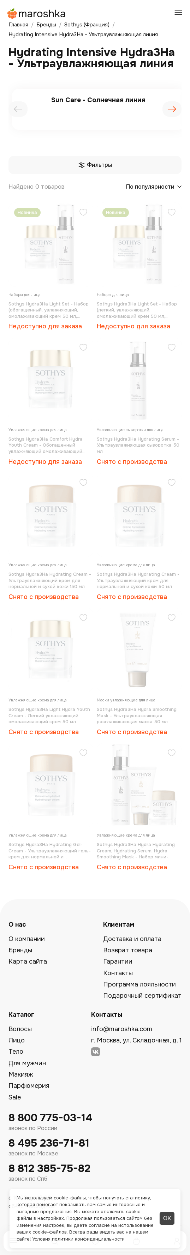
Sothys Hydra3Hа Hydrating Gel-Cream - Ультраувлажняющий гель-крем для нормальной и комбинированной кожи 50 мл (49, 850)
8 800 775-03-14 (50, 1118)
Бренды (20, 950)
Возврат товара (127, 950)
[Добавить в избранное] (83, 213)
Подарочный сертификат (142, 995)
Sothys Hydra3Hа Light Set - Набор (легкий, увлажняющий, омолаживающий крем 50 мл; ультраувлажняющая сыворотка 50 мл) (138, 310)
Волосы (20, 1029)
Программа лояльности (139, 984)
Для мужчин (27, 1063)
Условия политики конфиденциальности (78, 1239)
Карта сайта (27, 961)
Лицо (16, 1040)
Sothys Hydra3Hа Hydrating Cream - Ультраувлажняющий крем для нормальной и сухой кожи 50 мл (138, 580)
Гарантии (117, 961)
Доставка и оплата (132, 939)
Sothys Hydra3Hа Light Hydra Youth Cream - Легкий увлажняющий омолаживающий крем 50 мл (49, 715)
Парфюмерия (28, 1086)
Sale (14, 1097)
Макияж (20, 1074)
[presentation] (18, 109)
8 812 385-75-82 (49, 1168)
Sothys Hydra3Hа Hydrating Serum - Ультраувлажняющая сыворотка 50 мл (138, 445)
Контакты (118, 973)
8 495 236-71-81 (48, 1143)
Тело (15, 1051)
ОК (167, 1218)
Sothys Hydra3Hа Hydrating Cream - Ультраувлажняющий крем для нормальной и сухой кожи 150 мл (49, 580)
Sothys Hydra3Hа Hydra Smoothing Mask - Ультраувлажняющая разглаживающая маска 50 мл (137, 715)
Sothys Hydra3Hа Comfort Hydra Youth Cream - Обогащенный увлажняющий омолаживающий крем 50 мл (45, 445)
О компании (26, 939)
